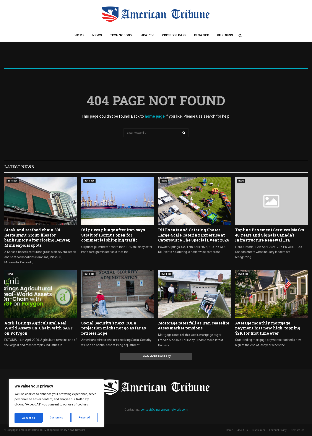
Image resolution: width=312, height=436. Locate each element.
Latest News (19, 166)
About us (242, 430)
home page (155, 116)
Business (225, 35)
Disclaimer (258, 430)
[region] (56, 404)
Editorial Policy (278, 430)
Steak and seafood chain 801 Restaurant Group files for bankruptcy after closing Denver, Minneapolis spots (37, 237)
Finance (201, 35)
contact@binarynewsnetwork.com (164, 409)
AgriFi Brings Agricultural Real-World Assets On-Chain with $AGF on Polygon (38, 328)
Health (147, 35)
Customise (28, 418)
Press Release (174, 35)
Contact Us (297, 430)
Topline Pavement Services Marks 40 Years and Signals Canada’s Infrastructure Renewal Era (269, 235)
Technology (121, 35)
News (97, 35)
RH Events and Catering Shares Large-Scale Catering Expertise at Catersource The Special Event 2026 (193, 235)
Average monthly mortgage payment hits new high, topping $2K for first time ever (267, 328)
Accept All (85, 418)
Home (79, 35)
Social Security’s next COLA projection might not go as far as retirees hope (113, 328)
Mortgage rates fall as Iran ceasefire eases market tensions (193, 325)
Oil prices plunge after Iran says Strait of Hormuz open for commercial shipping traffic (113, 235)
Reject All (57, 418)
